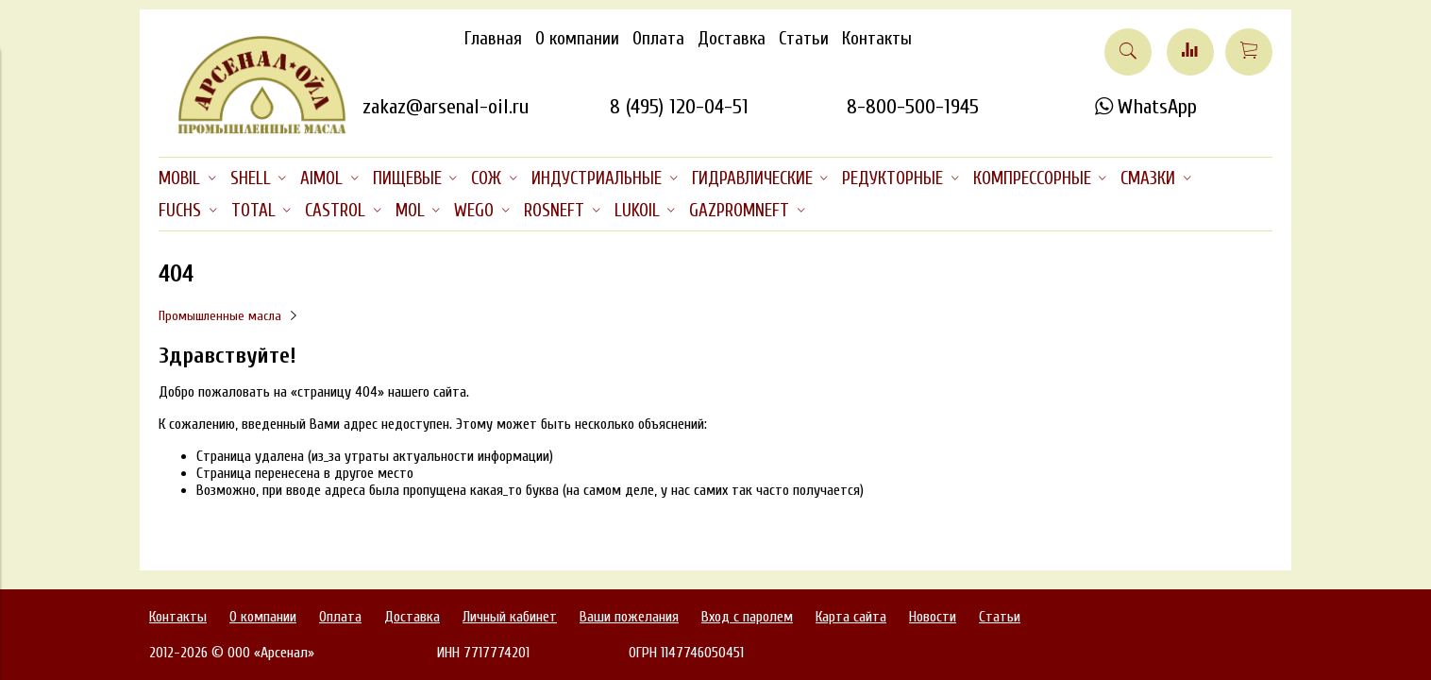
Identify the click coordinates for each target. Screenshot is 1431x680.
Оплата (658, 38)
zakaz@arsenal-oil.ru (445, 106)
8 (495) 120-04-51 (679, 106)
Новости (932, 616)
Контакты (877, 38)
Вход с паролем (747, 616)
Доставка (732, 38)
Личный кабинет (510, 616)
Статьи (804, 38)
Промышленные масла (220, 316)
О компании (577, 38)
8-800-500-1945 (913, 106)
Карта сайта (851, 616)
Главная (493, 38)
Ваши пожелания (629, 616)
